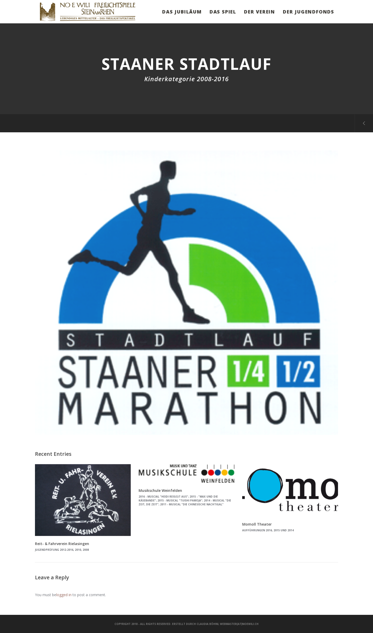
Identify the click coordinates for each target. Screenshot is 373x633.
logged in (63, 594)
